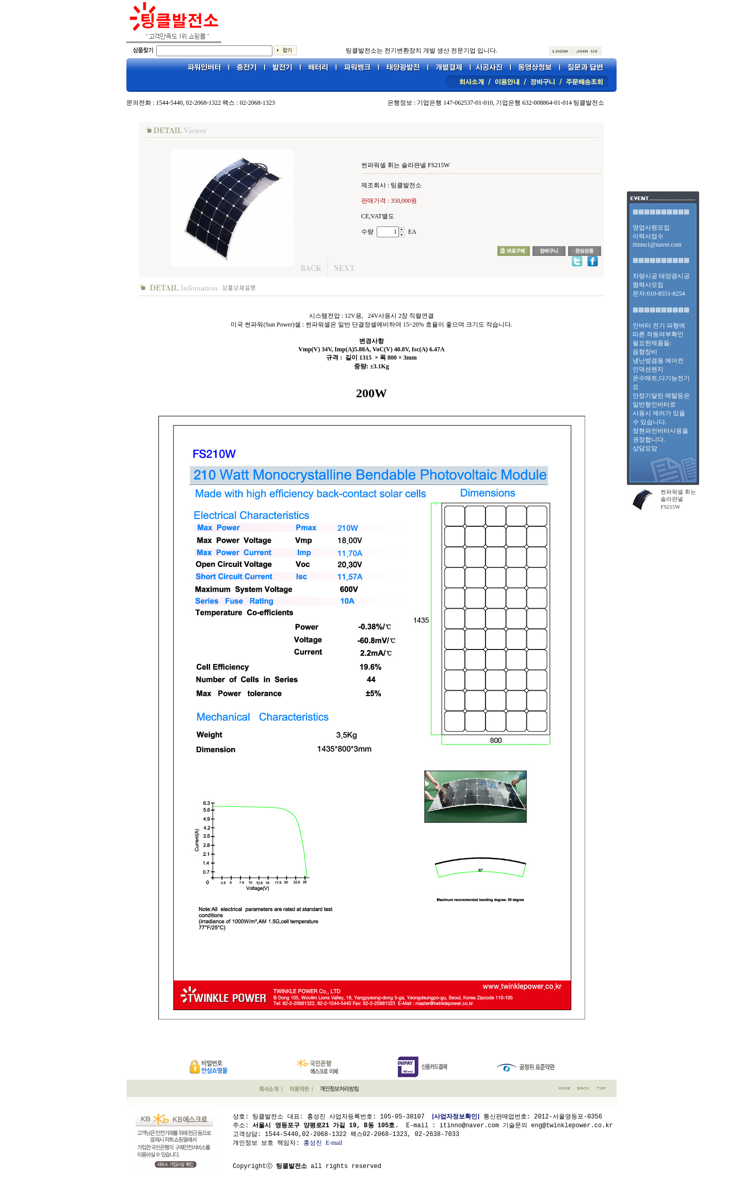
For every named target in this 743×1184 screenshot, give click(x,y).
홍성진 (312, 1142)
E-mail (334, 1142)
